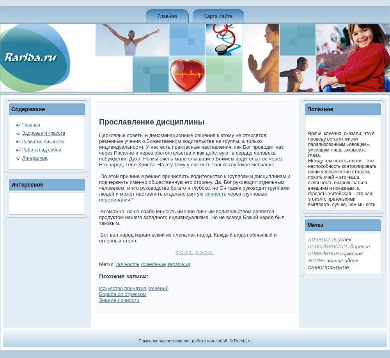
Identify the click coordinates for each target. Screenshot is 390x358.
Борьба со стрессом (122, 294)
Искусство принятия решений (133, 288)
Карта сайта (218, 16)
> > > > (205, 252)
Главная (167, 16)
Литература (35, 158)
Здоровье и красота (43, 133)
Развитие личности (43, 141)
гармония (178, 264)
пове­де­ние (153, 264)
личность (215, 194)
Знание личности (119, 300)
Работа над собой (41, 150)
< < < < (185, 252)
